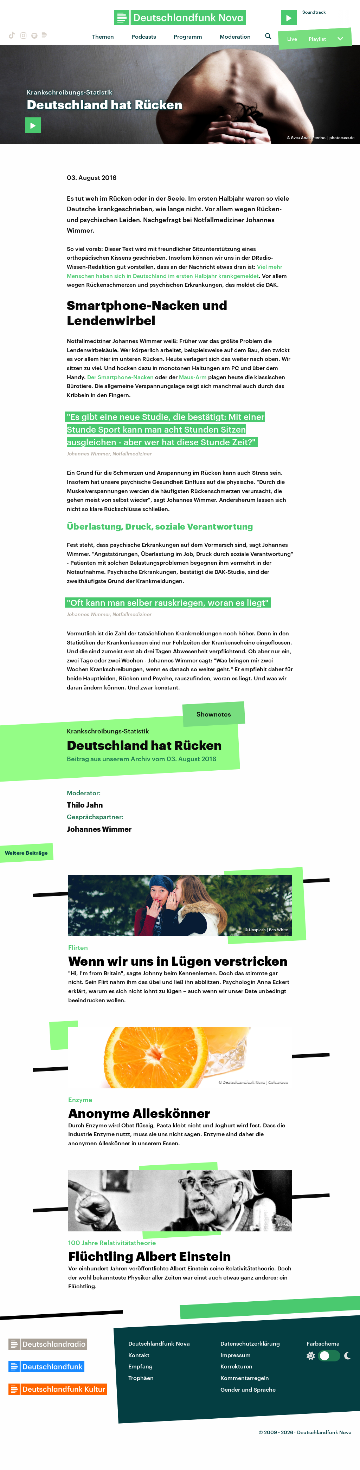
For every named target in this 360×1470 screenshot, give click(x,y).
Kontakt (138, 1355)
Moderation (235, 36)
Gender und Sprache (248, 1389)
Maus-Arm (193, 377)
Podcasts (143, 36)
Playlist (317, 39)
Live (292, 39)
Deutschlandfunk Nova (159, 1343)
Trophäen (141, 1377)
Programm (188, 36)
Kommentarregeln (244, 1377)
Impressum (235, 1355)
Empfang (140, 1366)
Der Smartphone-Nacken (120, 377)
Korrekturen (236, 1366)
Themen (103, 36)
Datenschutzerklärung (250, 1343)
